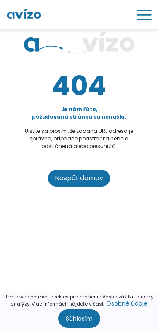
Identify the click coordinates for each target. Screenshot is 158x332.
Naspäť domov (79, 178)
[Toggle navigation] (141, 14)
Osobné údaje (126, 303)
